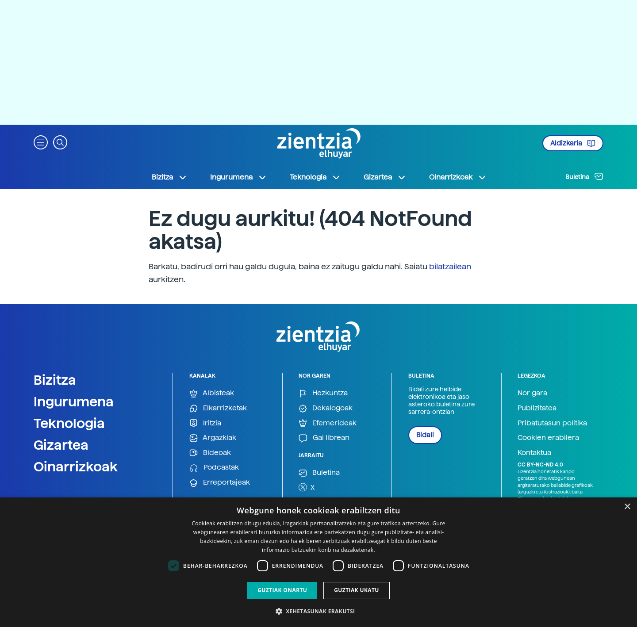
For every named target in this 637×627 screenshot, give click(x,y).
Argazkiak (212, 438)
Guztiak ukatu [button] (356, 590)
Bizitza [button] (169, 177)
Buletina (584, 176)
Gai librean (324, 438)
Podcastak (214, 467)
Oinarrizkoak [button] (458, 177)
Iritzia (205, 423)
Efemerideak (328, 423)
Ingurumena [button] (238, 177)
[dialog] (318, 562)
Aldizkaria (572, 143)
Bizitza (55, 380)
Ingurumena (74, 401)
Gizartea (61, 445)
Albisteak (211, 393)
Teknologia (69, 423)
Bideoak (210, 453)
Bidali (425, 435)
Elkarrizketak (218, 408)
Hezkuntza (323, 393)
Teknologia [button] (315, 177)
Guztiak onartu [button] (282, 590)
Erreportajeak (219, 482)
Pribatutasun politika (552, 423)
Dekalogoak (326, 408)
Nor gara (532, 393)
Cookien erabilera (548, 437)
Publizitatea (537, 408)
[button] (41, 141)
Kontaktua (534, 452)
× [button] (627, 507)
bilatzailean (450, 266)
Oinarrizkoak (76, 466)
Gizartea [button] (385, 177)
